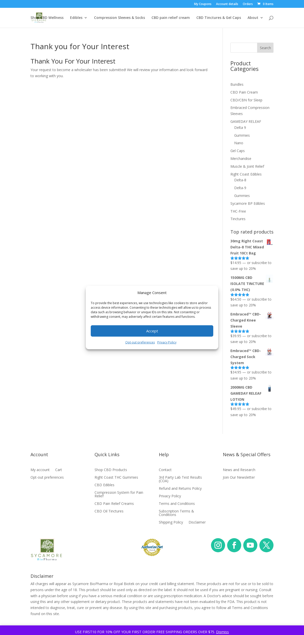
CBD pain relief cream (170, 18)
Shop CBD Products (111, 470)
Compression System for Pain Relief (119, 494)
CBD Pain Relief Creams (114, 504)
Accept (152, 330)
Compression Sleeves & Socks (119, 18)
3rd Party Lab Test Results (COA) (180, 479)
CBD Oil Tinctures (109, 511)
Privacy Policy (166, 342)
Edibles (76, 18)
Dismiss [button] (222, 631)
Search (265, 47)
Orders (248, 4)
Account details (227, 4)
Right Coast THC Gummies (116, 478)
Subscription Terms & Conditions (176, 513)
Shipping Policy (171, 523)
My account (40, 470)
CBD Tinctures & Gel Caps (218, 18)
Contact (165, 470)
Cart (58, 470)
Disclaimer (197, 523)
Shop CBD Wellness (47, 18)
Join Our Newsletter (239, 478)
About (253, 18)
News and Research (239, 470)
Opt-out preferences (140, 342)
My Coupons (202, 4)
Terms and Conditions (177, 504)
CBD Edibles (104, 485)
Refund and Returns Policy (180, 489)
